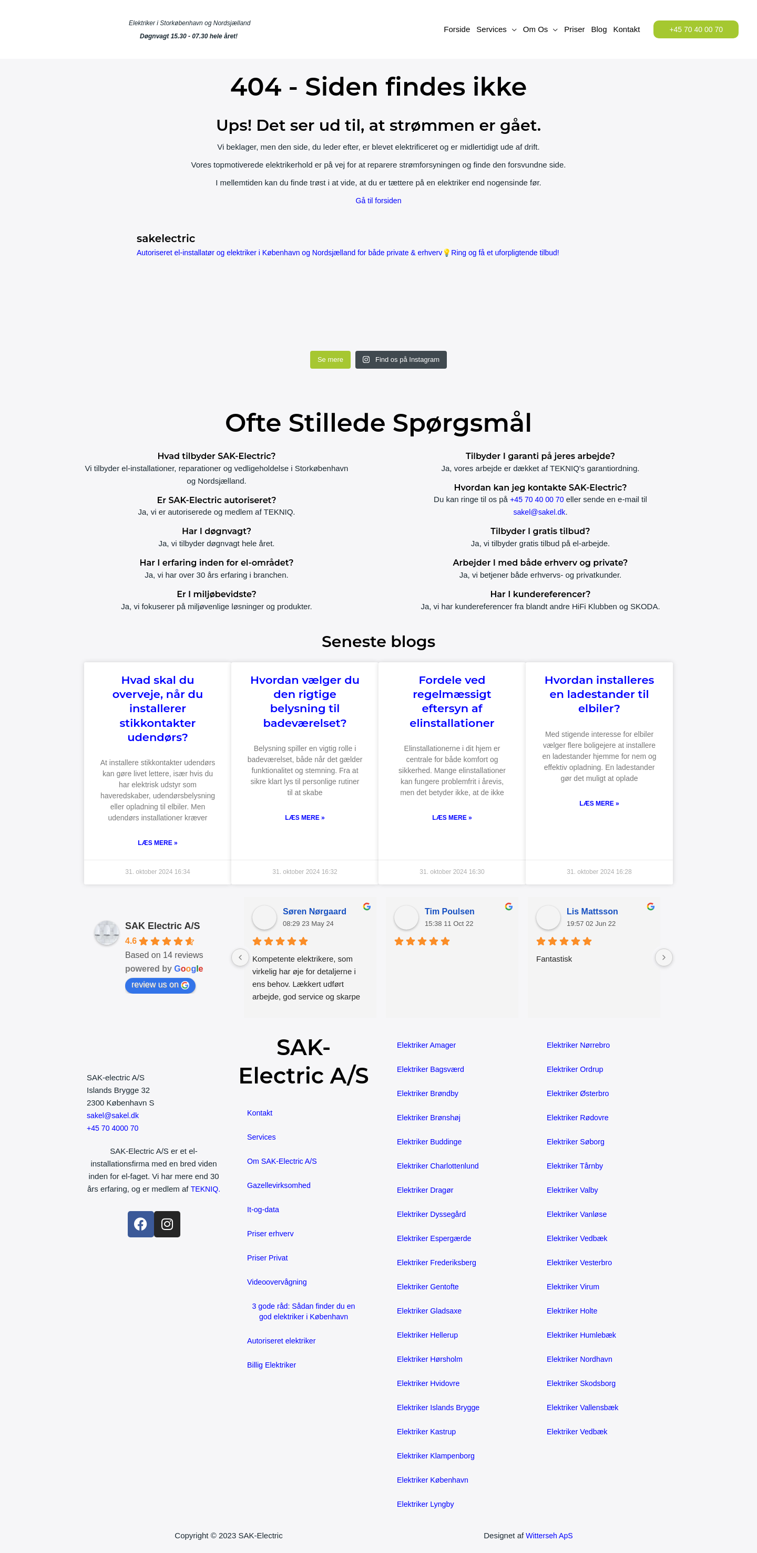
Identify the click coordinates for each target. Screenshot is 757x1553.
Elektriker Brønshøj (430, 1117)
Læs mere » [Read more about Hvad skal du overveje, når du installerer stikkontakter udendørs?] (157, 843)
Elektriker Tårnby (576, 1166)
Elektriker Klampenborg (438, 1456)
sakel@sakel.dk (539, 511)
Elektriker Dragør (426, 1190)
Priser (574, 29)
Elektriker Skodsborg (583, 1383)
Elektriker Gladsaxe (431, 1311)
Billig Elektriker (273, 1365)
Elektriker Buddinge (431, 1142)
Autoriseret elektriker (283, 1341)
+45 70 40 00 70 (537, 499)
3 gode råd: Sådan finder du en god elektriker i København (303, 1311)
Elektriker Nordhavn (581, 1359)
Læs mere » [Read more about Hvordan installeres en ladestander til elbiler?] (599, 804)
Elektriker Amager (428, 1045)
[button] (696, 29)
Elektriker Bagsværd (432, 1069)
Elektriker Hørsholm (431, 1359)
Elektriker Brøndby (429, 1093)
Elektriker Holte (573, 1311)
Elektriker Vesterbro (581, 1262)
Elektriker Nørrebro (580, 1045)
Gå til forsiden (378, 200)
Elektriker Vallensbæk (584, 1407)
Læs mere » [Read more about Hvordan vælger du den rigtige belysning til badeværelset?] (304, 818)
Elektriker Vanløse (578, 1214)
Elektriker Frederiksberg (438, 1262)
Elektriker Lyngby (427, 1504)
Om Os (535, 29)
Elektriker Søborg (577, 1142)
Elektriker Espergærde (436, 1238)
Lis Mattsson (592, 912)
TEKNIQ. (153, 1201)
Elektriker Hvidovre (430, 1383)
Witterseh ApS (550, 1535)
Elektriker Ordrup (576, 1069)
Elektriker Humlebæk (583, 1335)
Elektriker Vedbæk (579, 1238)
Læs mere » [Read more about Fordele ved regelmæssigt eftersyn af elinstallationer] (452, 818)
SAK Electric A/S (162, 926)
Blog (599, 29)
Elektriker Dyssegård (433, 1214)
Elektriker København (434, 1480)
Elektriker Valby (574, 1190)
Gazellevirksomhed (280, 1185)
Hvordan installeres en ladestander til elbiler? (599, 694)
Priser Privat (268, 1258)
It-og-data (264, 1209)
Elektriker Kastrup (428, 1431)
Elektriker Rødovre (579, 1117)
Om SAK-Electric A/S (284, 1161)
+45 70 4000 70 (114, 1128)
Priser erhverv (271, 1233)
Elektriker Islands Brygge (440, 1407)
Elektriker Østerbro (579, 1093)
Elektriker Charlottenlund (440, 1166)
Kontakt (626, 29)
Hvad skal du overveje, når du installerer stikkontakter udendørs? (157, 708)
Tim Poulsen (450, 912)
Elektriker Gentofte (429, 1287)
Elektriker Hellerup (429, 1335)
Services (491, 29)
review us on (160, 985)
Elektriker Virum (574, 1287)
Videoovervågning (278, 1282)
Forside (457, 29)
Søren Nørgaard (314, 912)
